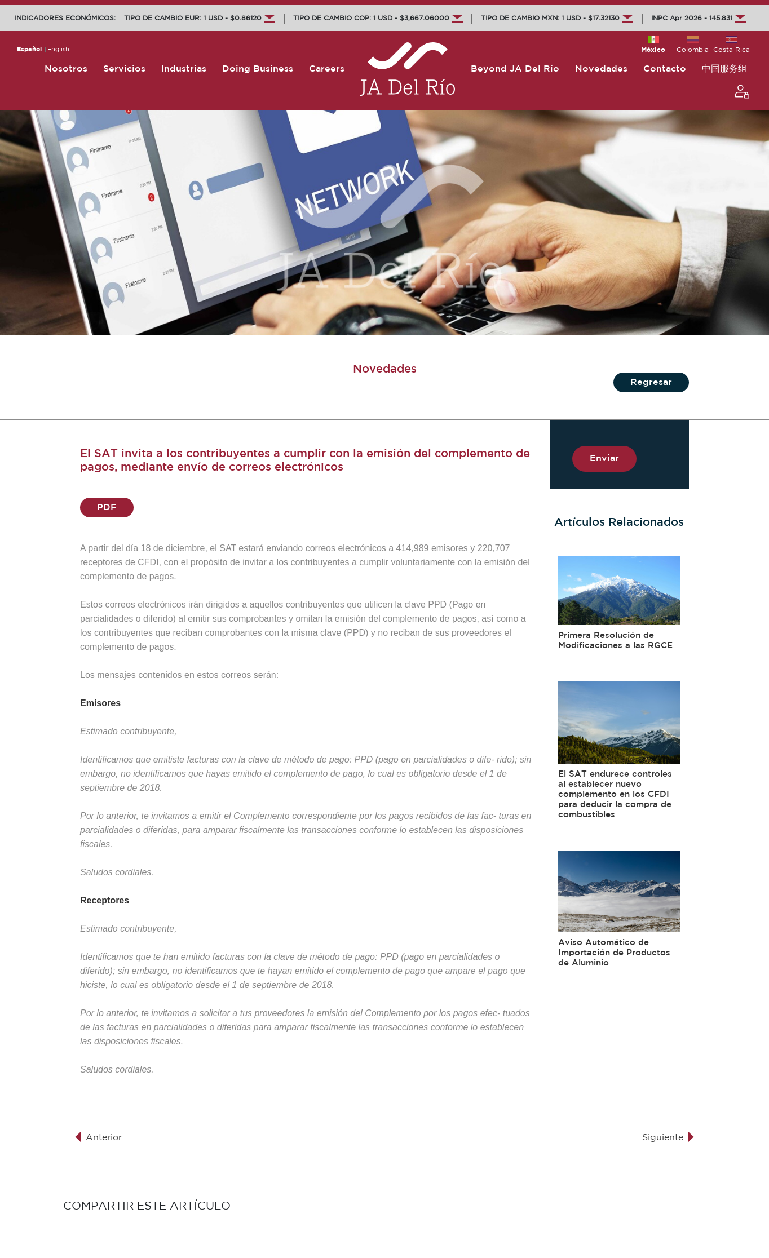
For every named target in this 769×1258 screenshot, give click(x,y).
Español (29, 49)
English (58, 49)
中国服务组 (724, 69)
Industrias (183, 69)
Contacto (664, 69)
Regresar (651, 382)
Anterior (97, 1137)
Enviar (604, 458)
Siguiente (669, 1137)
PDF (107, 507)
